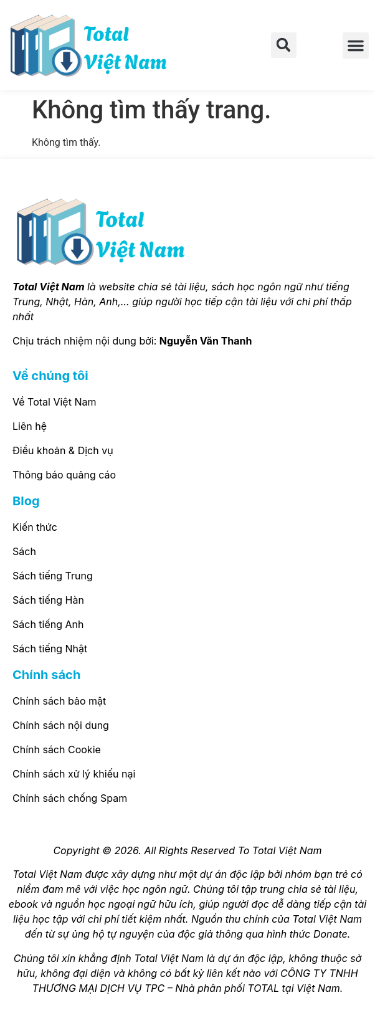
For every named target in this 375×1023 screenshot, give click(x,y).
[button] (284, 45)
